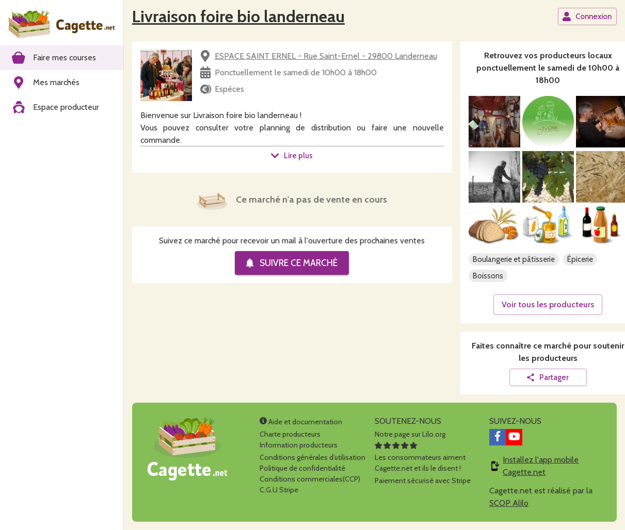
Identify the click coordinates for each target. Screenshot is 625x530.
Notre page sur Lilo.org (410, 434)
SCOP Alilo (508, 503)
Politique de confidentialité (302, 468)
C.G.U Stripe (279, 489)
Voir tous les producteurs (548, 304)
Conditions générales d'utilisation (312, 457)
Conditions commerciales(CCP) (310, 479)
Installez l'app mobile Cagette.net (541, 466)
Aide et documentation (301, 421)
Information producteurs (299, 445)
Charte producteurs (290, 434)
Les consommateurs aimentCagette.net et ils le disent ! (420, 457)
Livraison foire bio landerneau (238, 16)
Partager (547, 377)
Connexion (587, 16)
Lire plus (291, 155)
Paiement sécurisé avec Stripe (423, 480)
